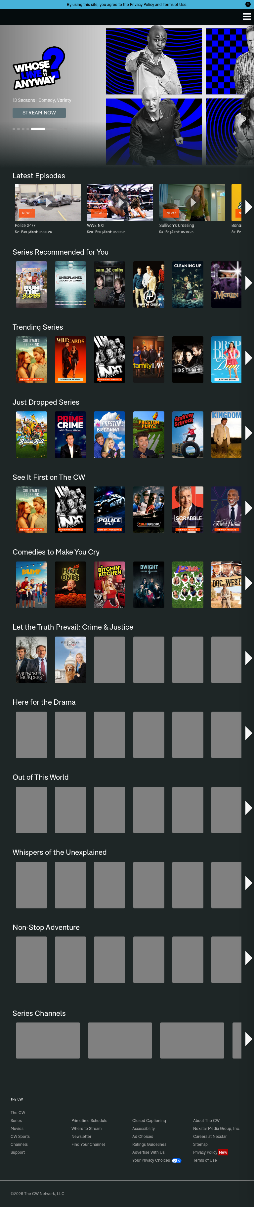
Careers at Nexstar (210, 1136)
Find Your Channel (88, 1144)
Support (18, 1152)
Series (16, 1120)
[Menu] (247, 17)
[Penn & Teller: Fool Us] (192, 1040)
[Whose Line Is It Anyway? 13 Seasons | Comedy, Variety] (127, 96)
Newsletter (81, 1136)
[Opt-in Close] (248, 4)
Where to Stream (86, 1128)
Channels (19, 1144)
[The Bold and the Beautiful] (120, 1040)
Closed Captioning (149, 1120)
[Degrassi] (48, 1040)
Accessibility (143, 1128)
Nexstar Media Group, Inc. (216, 1128)
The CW (11, 16)
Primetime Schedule (89, 1120)
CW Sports (20, 1136)
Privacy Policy (142, 4)
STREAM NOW (39, 112)
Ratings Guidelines (149, 1144)
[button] (249, 207)
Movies (17, 1128)
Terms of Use (175, 4)
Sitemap (200, 1144)
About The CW (206, 1120)
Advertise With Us (148, 1152)
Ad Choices (142, 1136)
